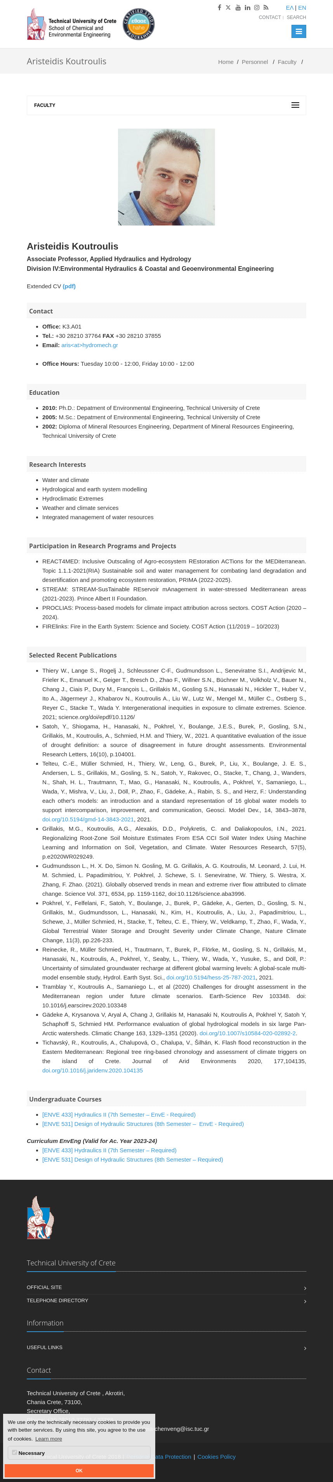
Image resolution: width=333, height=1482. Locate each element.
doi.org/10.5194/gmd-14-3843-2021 (88, 819)
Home (226, 62)
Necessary (28, 1453)
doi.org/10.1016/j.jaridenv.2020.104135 (92, 1070)
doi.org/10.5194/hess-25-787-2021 (211, 977)
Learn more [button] (48, 1439)
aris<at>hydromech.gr (89, 345)
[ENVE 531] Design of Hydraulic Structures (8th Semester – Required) (132, 1159)
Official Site (44, 1287)
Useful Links (44, 1347)
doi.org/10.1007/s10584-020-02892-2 (247, 1033)
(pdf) (69, 286)
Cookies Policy (217, 1456)
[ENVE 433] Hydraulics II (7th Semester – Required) (109, 1150)
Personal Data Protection (159, 1456)
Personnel (255, 62)
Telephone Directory (57, 1300)
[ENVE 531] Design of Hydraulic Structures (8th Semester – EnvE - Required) (143, 1124)
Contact (270, 17)
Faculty (287, 62)
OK (79, 1470)
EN (302, 7)
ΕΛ (289, 7)
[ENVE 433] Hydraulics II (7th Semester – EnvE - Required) (119, 1114)
